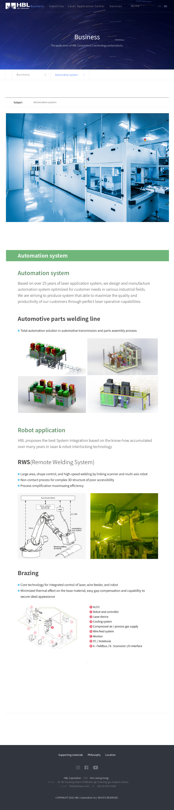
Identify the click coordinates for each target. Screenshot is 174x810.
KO (159, 6)
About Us (18, 6)
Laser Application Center (86, 6)
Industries (56, 6)
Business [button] (23, 75)
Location (110, 755)
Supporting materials (70, 755)
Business (37, 6)
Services (116, 6)
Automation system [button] (66, 75)
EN (165, 6)
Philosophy (94, 755)
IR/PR (135, 6)
